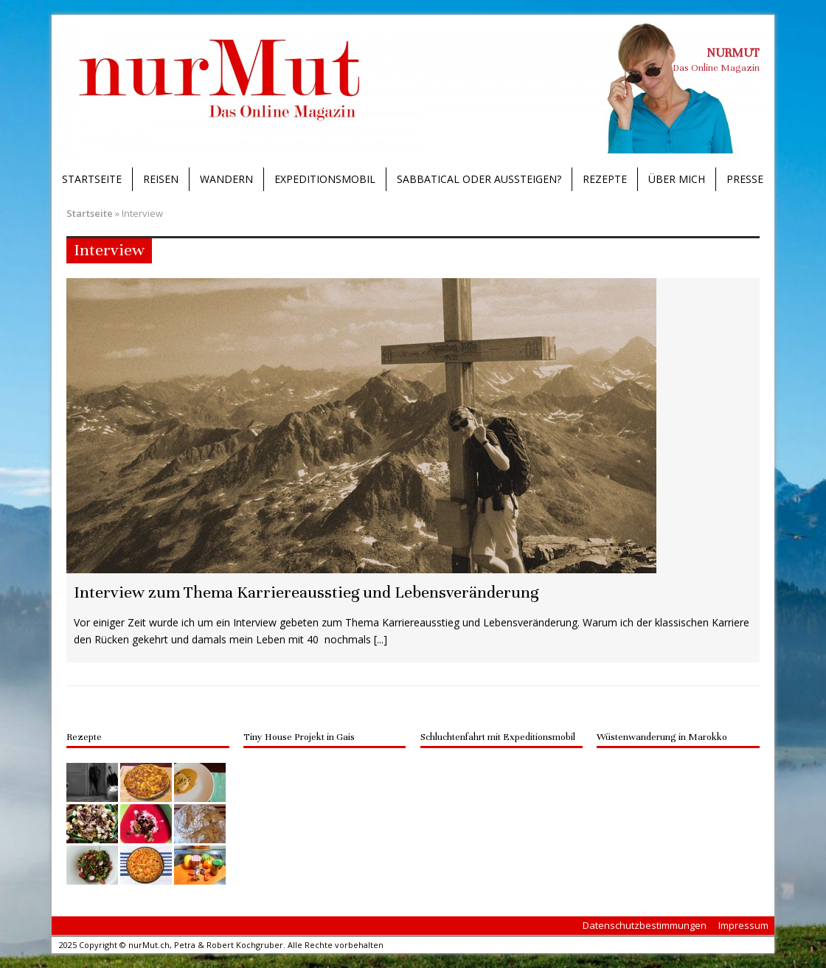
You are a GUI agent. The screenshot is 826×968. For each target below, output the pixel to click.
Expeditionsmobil (324, 179)
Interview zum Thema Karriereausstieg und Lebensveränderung (306, 592)
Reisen (160, 179)
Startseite (92, 179)
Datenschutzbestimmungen (645, 925)
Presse (744, 179)
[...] (380, 639)
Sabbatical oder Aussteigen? (479, 179)
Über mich (676, 179)
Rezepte (605, 179)
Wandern (226, 179)
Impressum (743, 925)
